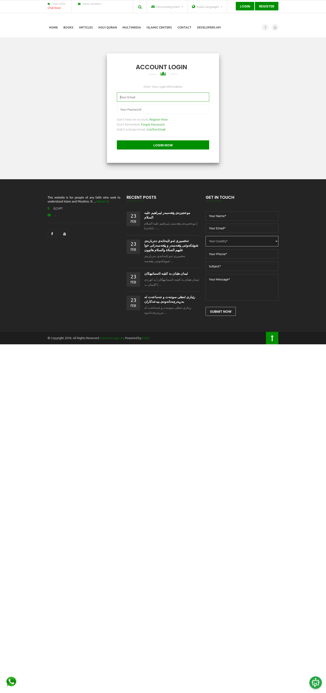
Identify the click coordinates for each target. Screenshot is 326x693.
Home (53, 27)
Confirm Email (155, 129)
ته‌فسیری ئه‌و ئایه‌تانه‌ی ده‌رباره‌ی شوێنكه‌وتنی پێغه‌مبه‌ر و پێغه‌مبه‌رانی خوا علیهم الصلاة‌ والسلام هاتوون (171, 245)
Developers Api (209, 27)
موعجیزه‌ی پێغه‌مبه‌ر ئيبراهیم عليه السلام (167, 215)
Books (68, 27)
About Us (102, 201)
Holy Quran (107, 27)
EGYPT (55, 208)
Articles (86, 27)
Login (245, 6)
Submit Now (220, 311)
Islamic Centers (159, 27)
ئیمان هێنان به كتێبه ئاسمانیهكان (166, 273)
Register (266, 6)
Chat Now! (54, 8)
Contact (184, 27)
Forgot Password (152, 124)
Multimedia (131, 27)
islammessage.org (112, 338)
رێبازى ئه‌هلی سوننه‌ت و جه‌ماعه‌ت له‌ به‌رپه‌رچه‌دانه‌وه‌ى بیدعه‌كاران (169, 299)
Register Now (158, 119)
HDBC (146, 338)
